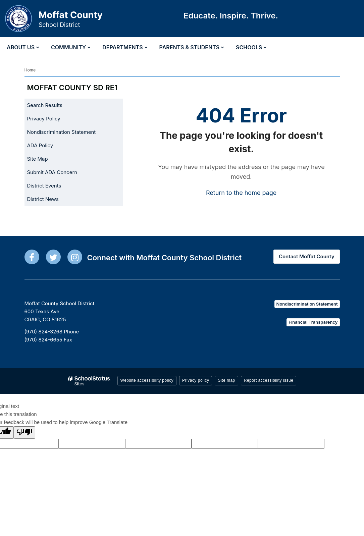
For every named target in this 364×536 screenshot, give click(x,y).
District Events (44, 185)
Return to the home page (241, 192)
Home (30, 69)
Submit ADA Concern (52, 172)
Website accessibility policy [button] (147, 380)
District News (43, 199)
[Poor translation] (24, 432)
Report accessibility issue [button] (269, 380)
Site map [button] (226, 380)
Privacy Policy (43, 118)
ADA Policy (40, 145)
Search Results (45, 105)
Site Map (37, 159)
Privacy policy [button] (195, 380)
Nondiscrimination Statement (61, 132)
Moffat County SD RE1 (72, 87)
